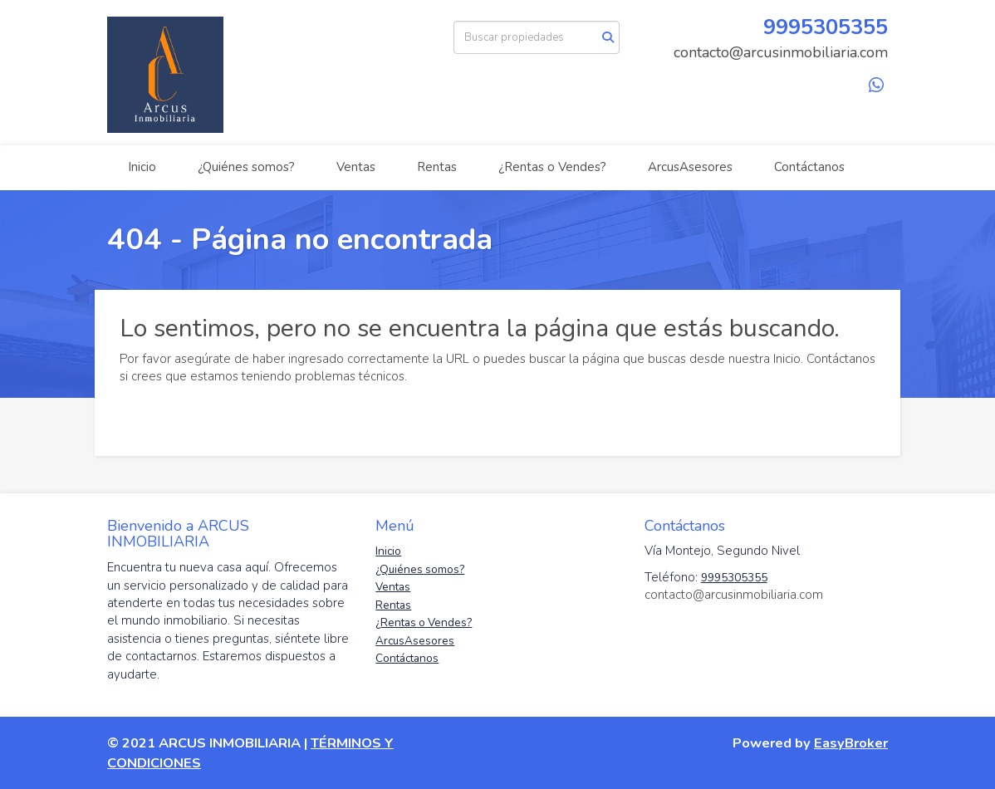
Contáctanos (809, 167)
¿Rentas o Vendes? (552, 167)
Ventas (355, 167)
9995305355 (825, 27)
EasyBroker (851, 742)
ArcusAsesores (690, 167)
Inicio (142, 167)
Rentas (437, 167)
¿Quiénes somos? (246, 167)
